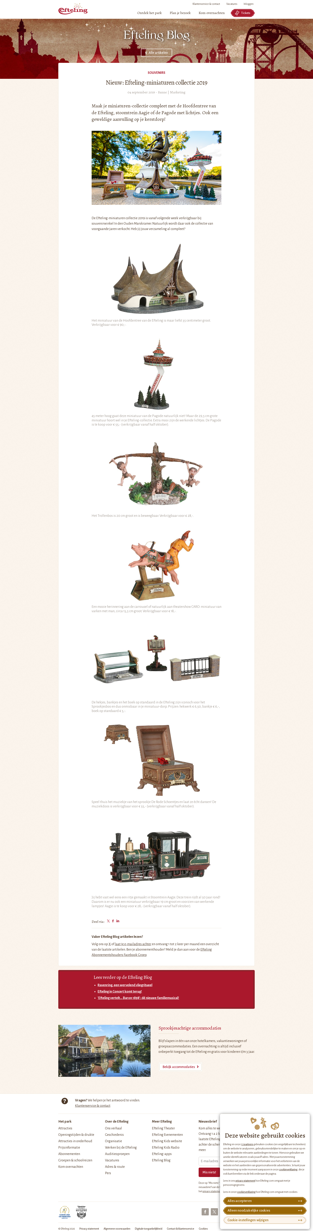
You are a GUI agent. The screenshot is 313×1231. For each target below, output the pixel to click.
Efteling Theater (163, 1128)
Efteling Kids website (167, 1141)
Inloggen (249, 4)
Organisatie (113, 1141)
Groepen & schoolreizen (75, 1160)
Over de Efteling (116, 1121)
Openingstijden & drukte (76, 1135)
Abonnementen (69, 1154)
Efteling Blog (161, 1160)
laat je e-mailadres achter (133, 944)
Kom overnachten (70, 1167)
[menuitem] (149, 13)
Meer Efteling (162, 1121)
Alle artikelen (158, 53)
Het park (64, 1121)
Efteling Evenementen (167, 1135)
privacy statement (245, 1180)
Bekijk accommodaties (178, 1067)
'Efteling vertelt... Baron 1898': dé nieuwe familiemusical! (138, 998)
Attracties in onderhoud (75, 1141)
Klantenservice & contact (206, 4)
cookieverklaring (288, 1169)
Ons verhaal (113, 1128)
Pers (108, 1173)
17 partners (247, 1144)
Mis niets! (209, 1172)
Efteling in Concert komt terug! (120, 991)
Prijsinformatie (69, 1147)
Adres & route (115, 1167)
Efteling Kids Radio (165, 1147)
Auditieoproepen (117, 1154)
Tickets (242, 13)
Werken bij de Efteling (121, 1147)
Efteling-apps (162, 1154)
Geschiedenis (114, 1135)
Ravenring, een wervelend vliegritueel (125, 985)
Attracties (65, 1128)
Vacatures (231, 4)
